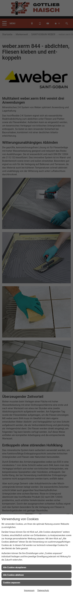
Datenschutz (43, 590)
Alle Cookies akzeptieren (14, 567)
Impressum (29, 590)
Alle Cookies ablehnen (13, 575)
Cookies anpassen (11, 582)
